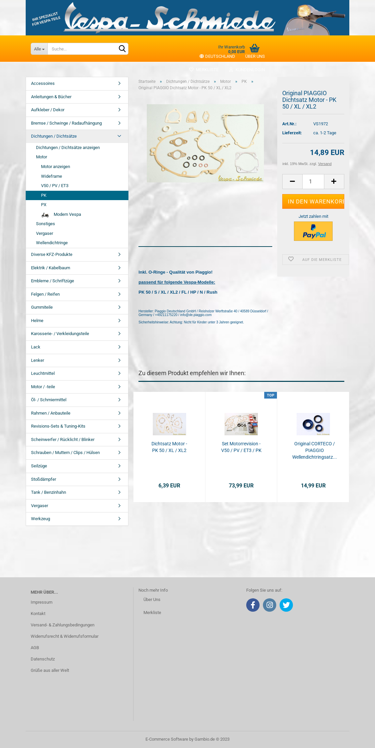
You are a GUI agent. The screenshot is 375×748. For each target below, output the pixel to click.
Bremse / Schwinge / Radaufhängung (66, 123)
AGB (35, 647)
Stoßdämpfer (43, 479)
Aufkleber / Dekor (47, 109)
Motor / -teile (43, 386)
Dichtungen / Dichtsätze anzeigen (68, 147)
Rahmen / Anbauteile (50, 413)
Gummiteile (42, 307)
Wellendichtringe (52, 242)
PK (43, 195)
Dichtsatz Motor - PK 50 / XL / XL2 (169, 447)
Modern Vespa (61, 214)
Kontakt (38, 613)
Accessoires (43, 83)
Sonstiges (45, 223)
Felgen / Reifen (45, 294)
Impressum (41, 602)
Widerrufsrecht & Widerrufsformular (64, 636)
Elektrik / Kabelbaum (50, 267)
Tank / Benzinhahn (48, 492)
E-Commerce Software (166, 739)
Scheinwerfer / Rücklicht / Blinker (62, 439)
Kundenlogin (247, 69)
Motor (41, 156)
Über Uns (151, 599)
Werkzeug (40, 518)
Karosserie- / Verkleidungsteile (60, 333)
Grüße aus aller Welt (50, 670)
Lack (35, 346)
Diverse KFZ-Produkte (51, 254)
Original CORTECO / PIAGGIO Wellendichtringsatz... (314, 450)
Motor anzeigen (55, 166)
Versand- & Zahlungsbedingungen (62, 624)
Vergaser (44, 233)
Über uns (255, 56)
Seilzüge (39, 465)
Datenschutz (43, 658)
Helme (37, 320)
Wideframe (51, 176)
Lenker (37, 360)
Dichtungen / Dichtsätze (54, 136)
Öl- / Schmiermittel (48, 399)
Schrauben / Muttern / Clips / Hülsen (65, 452)
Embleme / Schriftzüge (52, 280)
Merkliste (204, 69)
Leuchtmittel (43, 373)
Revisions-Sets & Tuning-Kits (58, 426)
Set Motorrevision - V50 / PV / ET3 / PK (241, 447)
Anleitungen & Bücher (51, 96)
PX (43, 204)
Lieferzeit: (292, 132)
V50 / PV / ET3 (54, 185)
